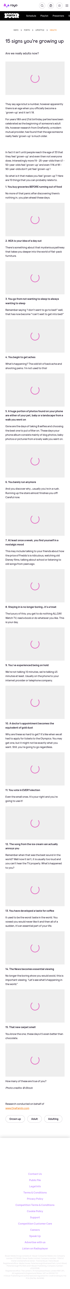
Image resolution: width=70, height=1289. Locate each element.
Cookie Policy (35, 1211)
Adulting (53, 1119)
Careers (35, 1230)
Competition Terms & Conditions (35, 1205)
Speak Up (35, 1236)
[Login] (59, 5)
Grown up (15, 1119)
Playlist (44, 15)
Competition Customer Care (35, 1223)
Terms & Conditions (35, 1192)
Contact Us (35, 1174)
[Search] (42, 5)
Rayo (16, 30)
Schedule (31, 15)
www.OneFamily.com (17, 1108)
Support (35, 1217)
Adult (34, 1119)
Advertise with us (35, 1242)
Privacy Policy (35, 1198)
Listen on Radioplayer (35, 1248)
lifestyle (39, 30)
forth (27, 30)
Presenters (58, 15)
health (53, 30)
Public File (35, 1180)
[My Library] (51, 5)
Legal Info (35, 1186)
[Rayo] (23, 1149)
